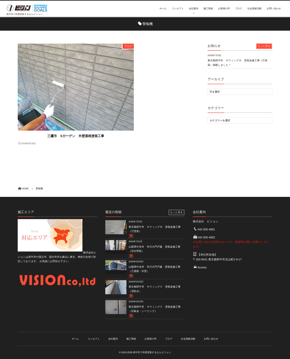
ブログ (238, 8)
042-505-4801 (206, 229)
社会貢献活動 (254, 8)
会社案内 (193, 8)
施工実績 (208, 8)
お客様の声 (224, 8)
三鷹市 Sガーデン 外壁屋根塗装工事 (75, 136)
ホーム (163, 8)
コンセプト (178, 8)
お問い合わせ (274, 8)
